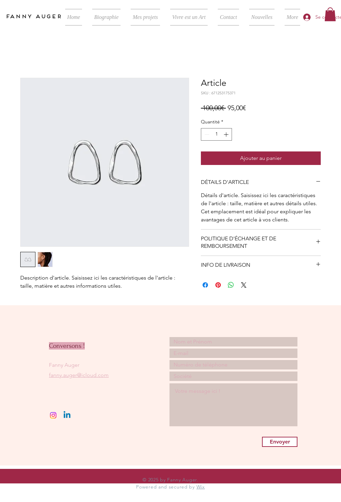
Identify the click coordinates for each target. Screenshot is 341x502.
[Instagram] (53, 415)
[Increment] (226, 134)
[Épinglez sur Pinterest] (218, 285)
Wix (200, 487)
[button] (330, 14)
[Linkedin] (67, 415)
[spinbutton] (216, 134)
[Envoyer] (279, 442)
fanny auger (33, 16)
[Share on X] (244, 285)
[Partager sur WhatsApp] (231, 285)
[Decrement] (206, 134)
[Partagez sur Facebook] (205, 285)
